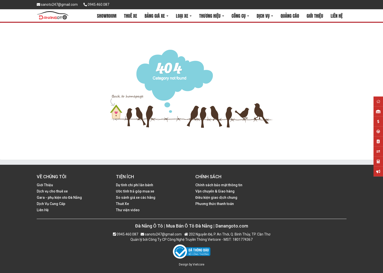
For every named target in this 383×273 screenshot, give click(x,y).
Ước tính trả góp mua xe (135, 191)
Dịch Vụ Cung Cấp (51, 204)
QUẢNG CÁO (290, 15)
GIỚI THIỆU (315, 15)
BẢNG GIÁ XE (156, 15)
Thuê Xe (122, 204)
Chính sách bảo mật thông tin (218, 185)
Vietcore (198, 264)
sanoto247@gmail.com (57, 4)
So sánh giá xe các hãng (135, 198)
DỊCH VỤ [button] (265, 15)
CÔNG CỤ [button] (240, 15)
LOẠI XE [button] (184, 15)
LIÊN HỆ (337, 15)
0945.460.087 (96, 4)
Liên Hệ (43, 210)
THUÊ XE (130, 15)
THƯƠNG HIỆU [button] (211, 15)
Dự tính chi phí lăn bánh (134, 185)
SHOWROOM (106, 15)
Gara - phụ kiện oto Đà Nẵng (59, 198)
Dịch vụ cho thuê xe (52, 191)
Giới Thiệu (45, 185)
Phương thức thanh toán (214, 204)
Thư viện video (128, 210)
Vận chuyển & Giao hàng (215, 191)
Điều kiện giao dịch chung (216, 198)
